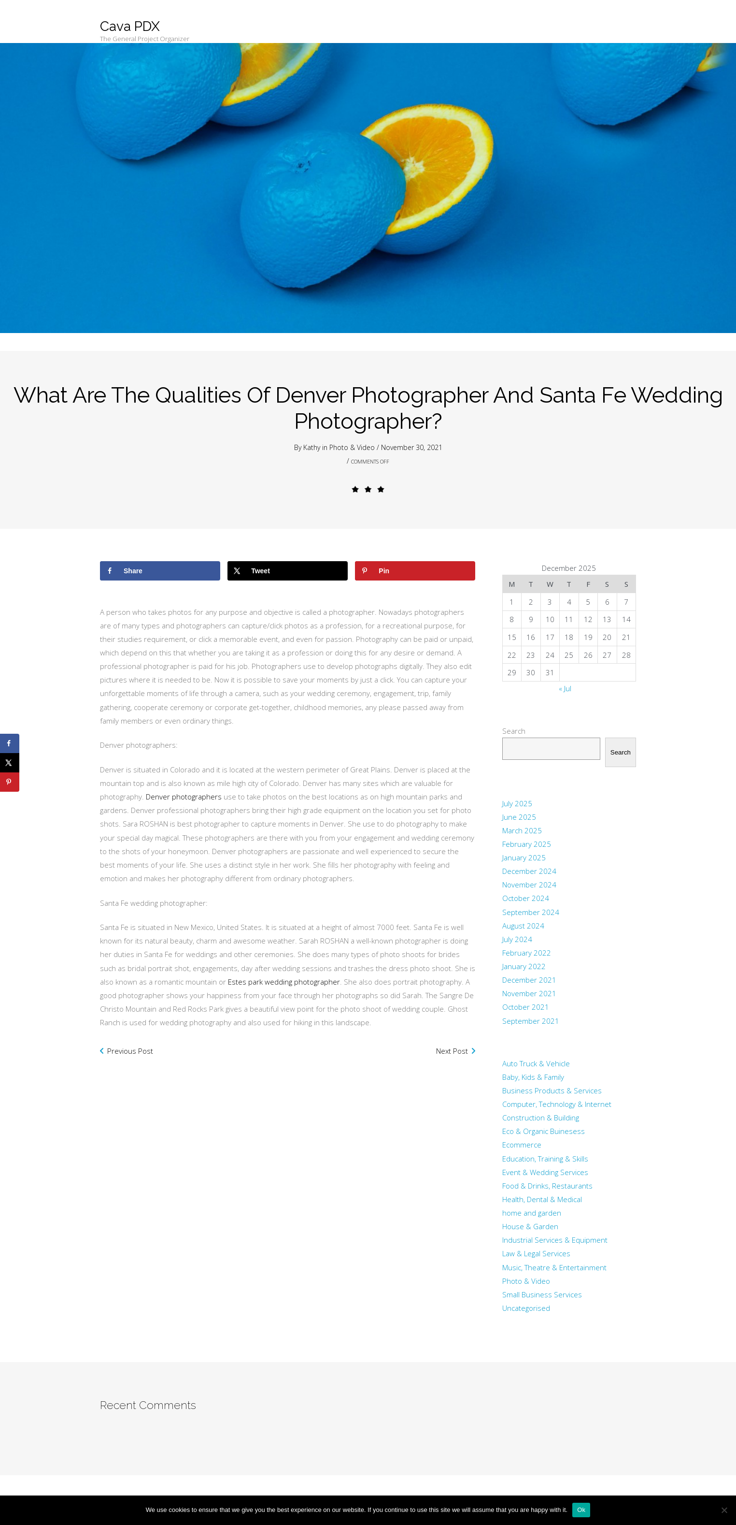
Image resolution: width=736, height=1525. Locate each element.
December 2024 (529, 871)
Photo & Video (352, 447)
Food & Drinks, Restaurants (547, 1186)
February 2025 (526, 844)
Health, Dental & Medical (542, 1199)
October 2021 (525, 1007)
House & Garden (530, 1226)
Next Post (452, 1051)
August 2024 (523, 925)
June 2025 (519, 817)
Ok (581, 1509)
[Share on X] (287, 571)
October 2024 (525, 898)
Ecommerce (521, 1144)
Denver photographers (185, 796)
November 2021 (529, 993)
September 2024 (530, 912)
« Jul (565, 688)
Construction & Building (540, 1117)
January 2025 (524, 857)
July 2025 (517, 803)
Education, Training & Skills (545, 1158)
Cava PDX (130, 26)
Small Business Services (542, 1294)
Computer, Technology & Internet (556, 1104)
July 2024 (517, 939)
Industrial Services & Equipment (555, 1240)
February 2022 (526, 953)
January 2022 (524, 966)
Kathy (311, 447)
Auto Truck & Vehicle (536, 1063)
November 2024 (529, 884)
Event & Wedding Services (545, 1172)
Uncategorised (526, 1308)
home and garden (531, 1213)
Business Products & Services (552, 1090)
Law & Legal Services (536, 1253)
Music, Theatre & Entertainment (554, 1267)
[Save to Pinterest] (415, 571)
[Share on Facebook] (160, 571)
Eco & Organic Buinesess (543, 1131)
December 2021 (529, 980)
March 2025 (522, 830)
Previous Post (130, 1051)
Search (513, 731)
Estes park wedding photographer (284, 982)
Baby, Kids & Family (533, 1077)
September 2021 (530, 1021)
